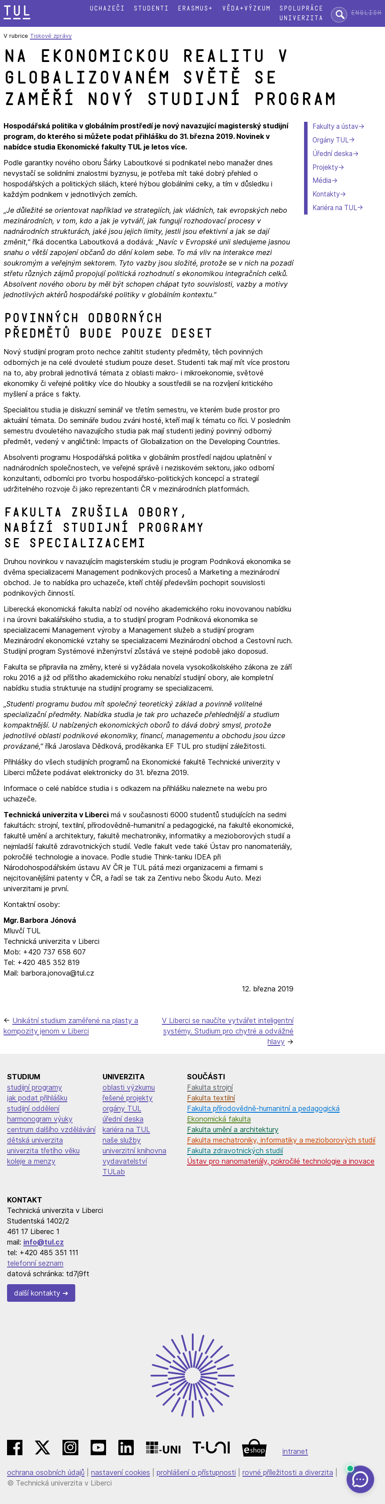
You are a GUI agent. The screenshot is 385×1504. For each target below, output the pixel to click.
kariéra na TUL (126, 1129)
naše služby (122, 1140)
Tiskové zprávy (51, 36)
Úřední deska (332, 153)
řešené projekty (128, 1097)
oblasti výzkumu (129, 1087)
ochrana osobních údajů (45, 1472)
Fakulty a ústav (335, 126)
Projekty (325, 167)
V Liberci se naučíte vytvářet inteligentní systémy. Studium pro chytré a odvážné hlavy (227, 1031)
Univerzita (301, 18)
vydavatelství (125, 1161)
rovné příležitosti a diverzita (287, 1472)
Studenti (151, 8)
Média (321, 180)
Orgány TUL (330, 140)
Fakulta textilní (211, 1097)
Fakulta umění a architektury (233, 1129)
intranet (295, 1451)
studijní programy (34, 1087)
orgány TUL (122, 1108)
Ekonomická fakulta (219, 1118)
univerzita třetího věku (43, 1150)
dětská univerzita (35, 1140)
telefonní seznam (35, 1263)
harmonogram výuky (40, 1118)
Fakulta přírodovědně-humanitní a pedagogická (263, 1108)
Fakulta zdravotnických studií (235, 1150)
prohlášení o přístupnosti (196, 1472)
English (366, 13)
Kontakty (326, 194)
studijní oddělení (33, 1108)
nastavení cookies (120, 1472)
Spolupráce (301, 8)
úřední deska (123, 1118)
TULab (114, 1171)
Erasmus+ (195, 8)
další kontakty (37, 1293)
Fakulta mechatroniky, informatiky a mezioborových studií (281, 1140)
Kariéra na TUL (334, 208)
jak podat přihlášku (37, 1097)
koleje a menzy (31, 1161)
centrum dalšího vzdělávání (51, 1129)
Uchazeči (107, 8)
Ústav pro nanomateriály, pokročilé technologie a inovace (280, 1161)
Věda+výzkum (246, 8)
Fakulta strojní (210, 1087)
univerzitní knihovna (134, 1150)
